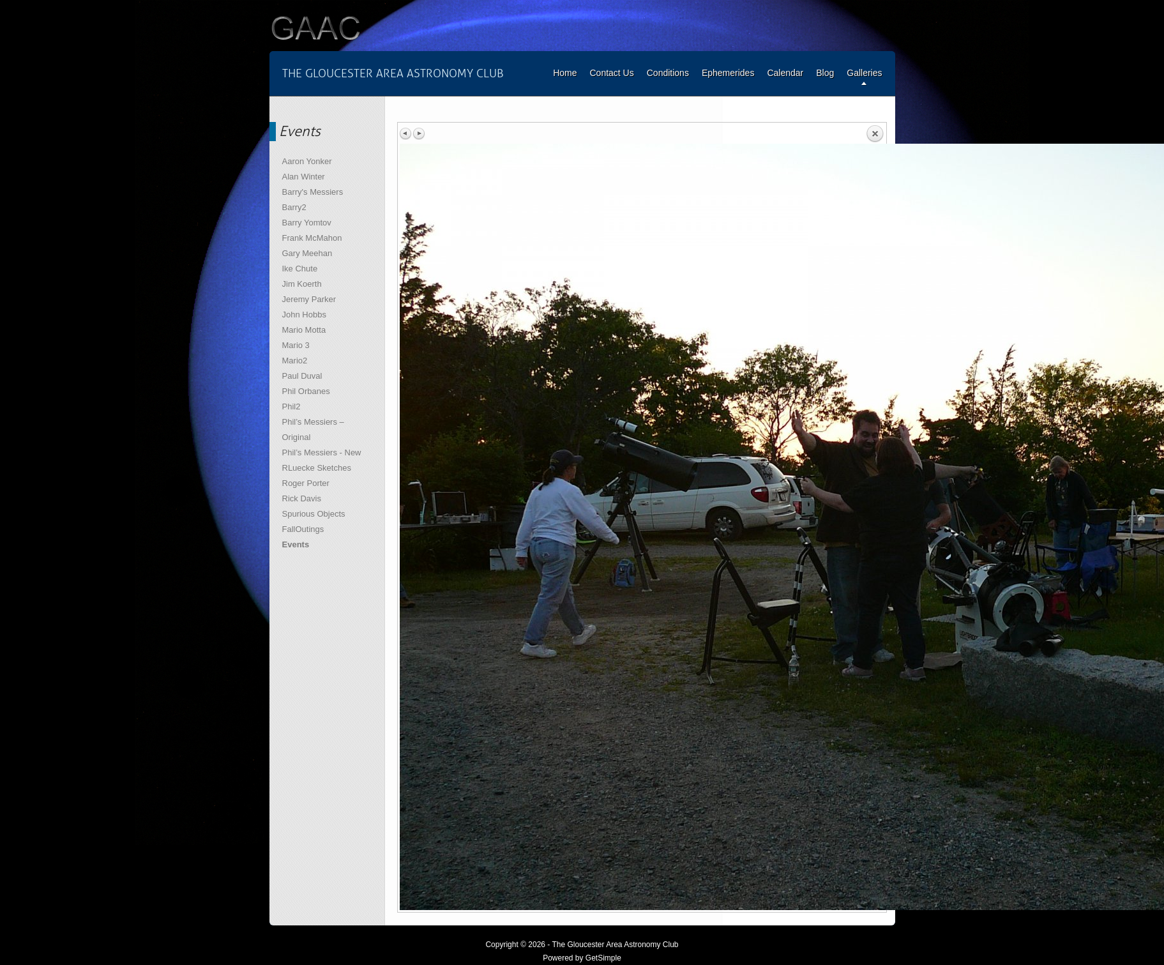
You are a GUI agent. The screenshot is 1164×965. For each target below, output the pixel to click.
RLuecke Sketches (316, 468)
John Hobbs (304, 314)
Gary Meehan (307, 253)
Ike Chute (300, 268)
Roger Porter (305, 483)
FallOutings (303, 529)
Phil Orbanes (306, 391)
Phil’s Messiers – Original (313, 429)
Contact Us (611, 73)
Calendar (785, 73)
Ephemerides (728, 73)
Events (296, 544)
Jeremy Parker (309, 299)
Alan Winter (303, 176)
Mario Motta (304, 330)
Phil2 (291, 406)
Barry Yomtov (306, 222)
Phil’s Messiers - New (321, 452)
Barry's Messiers (313, 192)
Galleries (864, 73)
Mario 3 (296, 345)
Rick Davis (301, 498)
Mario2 (295, 360)
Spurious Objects (313, 514)
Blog (825, 73)
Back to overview (874, 134)
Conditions (668, 73)
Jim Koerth (302, 284)
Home (565, 73)
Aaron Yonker (307, 161)
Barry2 (294, 207)
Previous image (406, 133)
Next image (418, 133)
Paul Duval (302, 376)
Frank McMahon (312, 238)
